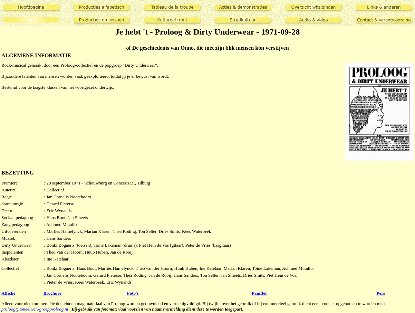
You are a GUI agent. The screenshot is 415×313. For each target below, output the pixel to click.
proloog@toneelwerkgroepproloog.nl (34, 309)
